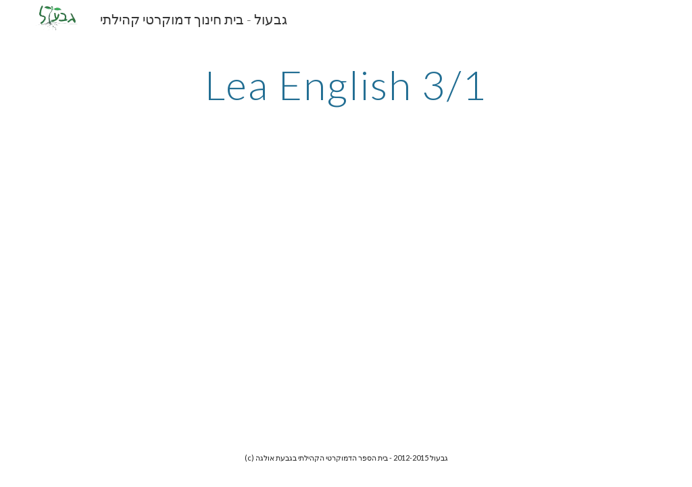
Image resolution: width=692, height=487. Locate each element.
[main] (346, 84)
